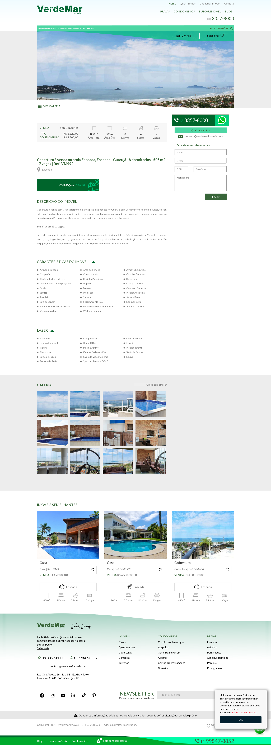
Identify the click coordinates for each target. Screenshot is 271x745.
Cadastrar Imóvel (210, 3)
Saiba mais (43, 648)
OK (241, 719)
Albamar (162, 657)
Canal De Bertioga (217, 657)
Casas (122, 642)
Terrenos (124, 662)
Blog (228, 11)
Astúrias (212, 647)
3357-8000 (51, 658)
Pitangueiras (214, 668)
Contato (229, 3)
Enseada (212, 642)
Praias (165, 11)
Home (172, 3)
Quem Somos (188, 3)
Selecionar (215, 35)
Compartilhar (201, 130)
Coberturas (125, 652)
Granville (163, 668)
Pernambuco (214, 652)
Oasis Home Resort (169, 652)
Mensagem (201, 183)
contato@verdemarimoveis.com (68, 666)
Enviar (215, 196)
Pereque (212, 662)
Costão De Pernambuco (171, 662)
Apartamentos (127, 647)
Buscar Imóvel (210, 11)
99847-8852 (84, 658)
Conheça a (72, 184)
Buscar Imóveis (58, 741)
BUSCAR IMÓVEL (221, 28)
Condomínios (184, 11)
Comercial (124, 657)
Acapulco (163, 647)
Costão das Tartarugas (171, 642)
